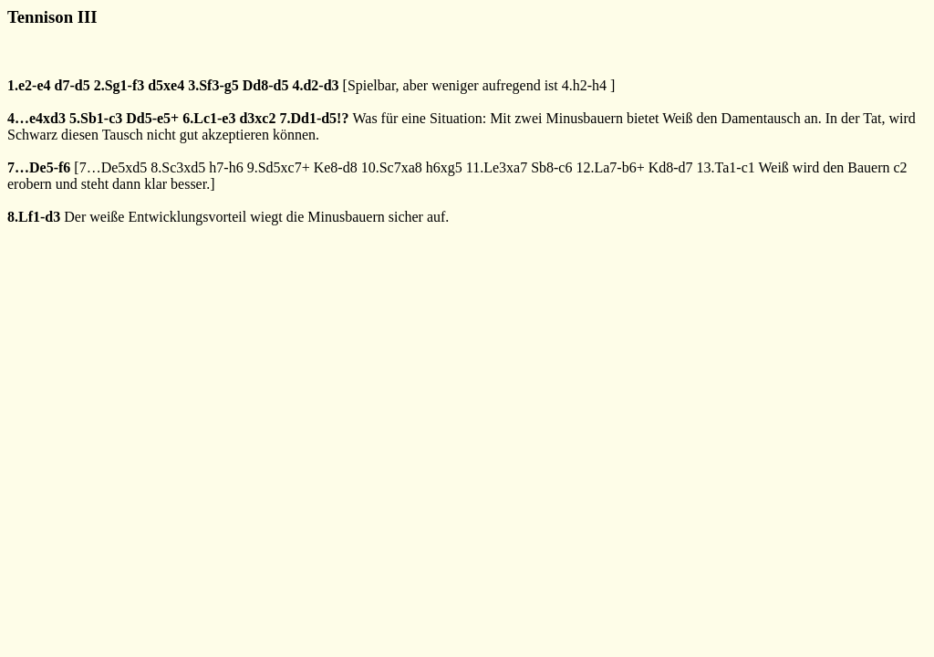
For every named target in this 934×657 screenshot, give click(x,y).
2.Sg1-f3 (119, 85)
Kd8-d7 (671, 167)
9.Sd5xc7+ (278, 167)
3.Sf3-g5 (213, 85)
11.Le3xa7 (496, 167)
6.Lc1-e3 (208, 118)
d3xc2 (257, 118)
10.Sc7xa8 (391, 167)
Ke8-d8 (336, 167)
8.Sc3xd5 (177, 167)
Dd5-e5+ (152, 118)
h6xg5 (444, 167)
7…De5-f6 (38, 167)
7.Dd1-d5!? (313, 118)
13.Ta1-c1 (726, 167)
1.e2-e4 (29, 85)
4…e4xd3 (36, 118)
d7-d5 (72, 85)
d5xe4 (166, 85)
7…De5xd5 (113, 167)
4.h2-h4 (584, 85)
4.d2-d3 (315, 85)
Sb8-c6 (551, 167)
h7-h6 (226, 167)
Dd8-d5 (266, 85)
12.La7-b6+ (610, 167)
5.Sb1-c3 (95, 118)
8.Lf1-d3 (33, 216)
